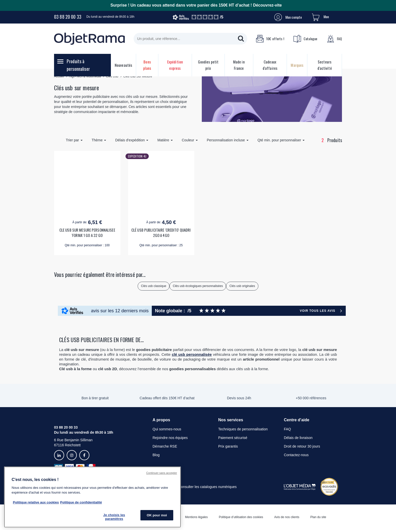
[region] (92, 497)
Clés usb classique (153, 286)
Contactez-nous (296, 455)
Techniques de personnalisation (243, 429)
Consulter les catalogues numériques (208, 487)
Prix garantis (228, 446)
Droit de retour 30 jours (302, 446)
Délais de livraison (298, 438)
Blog (156, 455)
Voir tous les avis (317, 311)
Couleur (190, 140)
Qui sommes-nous (167, 429)
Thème (99, 140)
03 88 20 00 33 (67, 16)
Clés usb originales (242, 286)
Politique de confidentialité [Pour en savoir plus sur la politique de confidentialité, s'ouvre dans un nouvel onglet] (81, 502)
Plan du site (318, 517)
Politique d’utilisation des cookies (241, 517)
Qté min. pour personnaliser (281, 140)
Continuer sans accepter (161, 472)
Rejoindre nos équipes (170, 438)
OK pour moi (157, 515)
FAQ (334, 38)
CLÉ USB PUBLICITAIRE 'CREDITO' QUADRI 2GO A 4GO (161, 232)
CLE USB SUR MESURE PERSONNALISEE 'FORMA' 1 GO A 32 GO (87, 232)
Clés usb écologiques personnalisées (198, 286)
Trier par (74, 140)
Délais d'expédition (131, 140)
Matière (165, 140)
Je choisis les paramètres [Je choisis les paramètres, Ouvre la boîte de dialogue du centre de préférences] (114, 517)
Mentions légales (196, 517)
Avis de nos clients (286, 517)
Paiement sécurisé (232, 438)
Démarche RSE (165, 446)
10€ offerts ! (270, 38)
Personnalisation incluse (228, 140)
